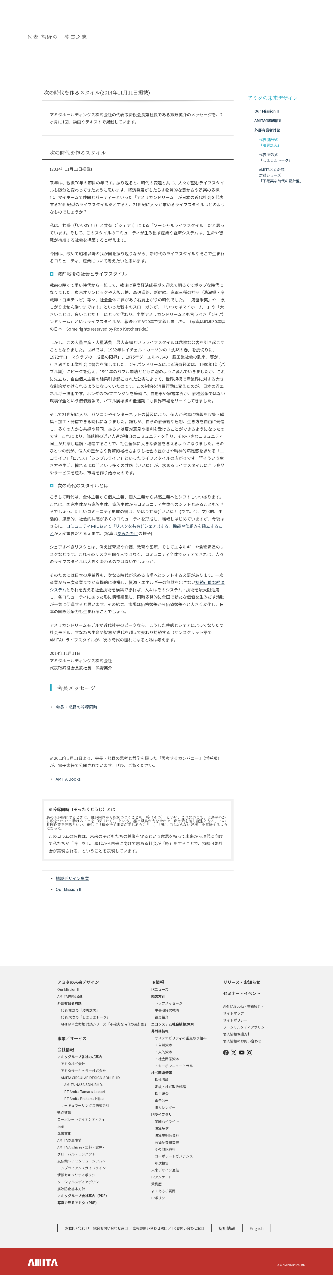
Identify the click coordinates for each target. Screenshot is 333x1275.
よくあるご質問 (163, 1191)
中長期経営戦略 (167, 1010)
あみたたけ (127, 533)
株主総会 (162, 1093)
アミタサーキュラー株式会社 (83, 1070)
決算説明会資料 (167, 1135)
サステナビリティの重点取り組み (181, 1038)
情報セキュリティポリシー (78, 1175)
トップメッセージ (168, 1003)
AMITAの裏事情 (69, 1140)
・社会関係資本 (167, 1058)
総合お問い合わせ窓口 (110, 1228)
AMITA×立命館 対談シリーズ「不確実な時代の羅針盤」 (104, 1024)
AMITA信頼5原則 (70, 996)
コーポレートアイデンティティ (81, 1119)
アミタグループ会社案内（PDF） (83, 1195)
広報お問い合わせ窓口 (150, 1228)
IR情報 (157, 982)
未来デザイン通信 (165, 1170)
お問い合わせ (77, 1228)
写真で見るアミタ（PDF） (78, 1202)
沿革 (60, 1126)
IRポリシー (160, 1197)
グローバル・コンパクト (76, 1154)
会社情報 (65, 1049)
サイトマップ (233, 1013)
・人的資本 (163, 1052)
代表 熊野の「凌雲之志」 (80, 1010)
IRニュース (159, 989)
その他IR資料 (165, 1149)
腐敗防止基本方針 (71, 1188)
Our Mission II (68, 889)
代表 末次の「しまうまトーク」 (85, 1017)
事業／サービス (71, 1038)
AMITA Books (68, 779)
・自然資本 (163, 1045)
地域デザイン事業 (72, 878)
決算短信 (162, 1128)
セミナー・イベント (242, 993)
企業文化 (64, 1133)
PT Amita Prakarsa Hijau (84, 1098)
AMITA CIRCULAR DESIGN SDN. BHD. (90, 1077)
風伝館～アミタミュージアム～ (81, 1161)
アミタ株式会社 (73, 1063)
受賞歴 (156, 1184)
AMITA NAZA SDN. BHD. (83, 1084)
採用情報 (227, 1228)
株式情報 (162, 1079)
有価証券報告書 (167, 1142)
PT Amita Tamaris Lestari (84, 1091)
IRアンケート (161, 1177)
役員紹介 (162, 1017)
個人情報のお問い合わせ (242, 1041)
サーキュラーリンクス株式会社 (85, 1105)
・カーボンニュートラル (174, 1065)
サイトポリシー (235, 1020)
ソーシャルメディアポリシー (79, 1181)
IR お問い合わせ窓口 (188, 1228)
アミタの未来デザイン (78, 982)
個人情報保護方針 (237, 1034)
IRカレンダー (165, 1107)
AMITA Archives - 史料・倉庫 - (81, 1147)
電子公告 (162, 1100)
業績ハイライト (167, 1121)
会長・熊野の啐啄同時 (76, 707)
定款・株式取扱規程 (170, 1086)
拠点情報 (64, 1112)
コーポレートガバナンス (174, 1156)
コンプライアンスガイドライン (81, 1168)
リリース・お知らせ (241, 982)
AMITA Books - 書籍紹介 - (243, 1006)
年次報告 (162, 1163)
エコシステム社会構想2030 (172, 1024)
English (257, 1228)
